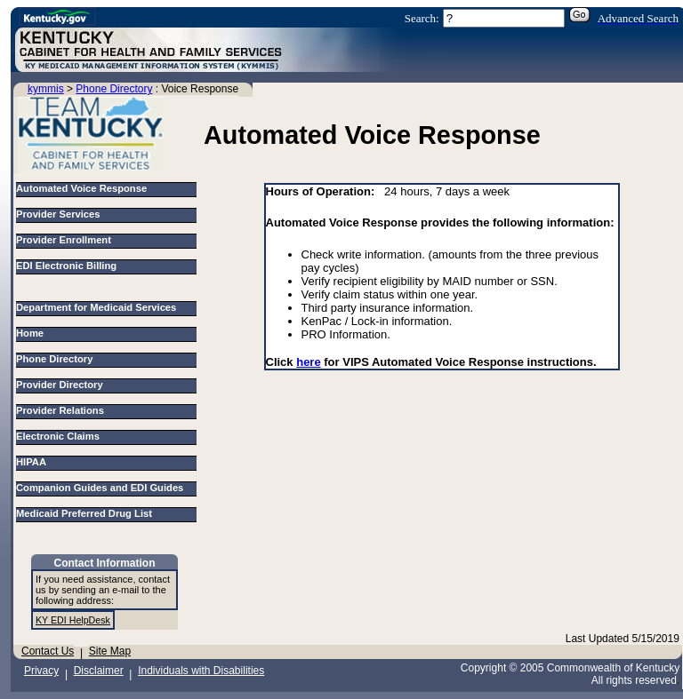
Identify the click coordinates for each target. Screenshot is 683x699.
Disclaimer (99, 670)
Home (32, 333)
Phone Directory (114, 89)
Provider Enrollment (63, 239)
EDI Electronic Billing (66, 265)
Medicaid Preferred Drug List (86, 513)
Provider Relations (62, 410)
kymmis (46, 89)
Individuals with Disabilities (201, 670)
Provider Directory (62, 384)
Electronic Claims (60, 436)
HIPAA (34, 462)
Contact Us (47, 651)
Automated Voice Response (81, 188)
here (308, 362)
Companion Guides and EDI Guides (102, 487)
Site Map (110, 651)
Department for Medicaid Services (99, 307)
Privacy (41, 670)
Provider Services (58, 214)
